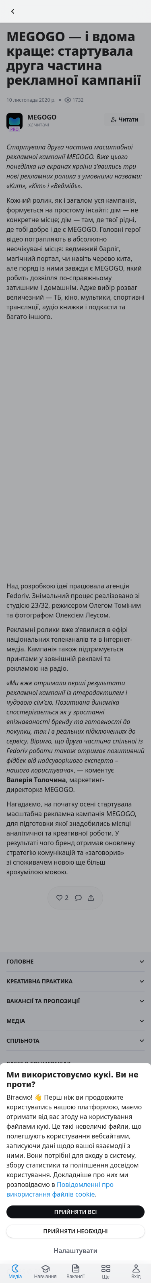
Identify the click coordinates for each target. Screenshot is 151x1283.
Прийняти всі (75, 1212)
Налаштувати (75, 1250)
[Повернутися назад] (12, 11)
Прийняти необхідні (75, 1231)
